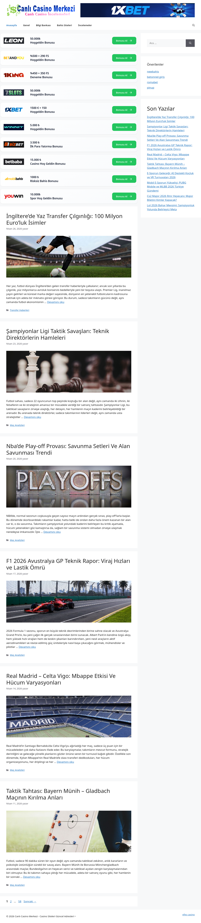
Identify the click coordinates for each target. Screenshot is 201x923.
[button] (193, 25)
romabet (152, 82)
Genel (26, 25)
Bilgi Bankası (43, 25)
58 (20, 901)
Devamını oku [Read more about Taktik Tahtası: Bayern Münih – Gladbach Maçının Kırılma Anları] (31, 877)
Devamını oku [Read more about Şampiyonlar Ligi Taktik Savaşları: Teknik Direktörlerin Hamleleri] (32, 417)
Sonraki (30, 901)
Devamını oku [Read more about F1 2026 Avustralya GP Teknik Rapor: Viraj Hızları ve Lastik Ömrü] (27, 647)
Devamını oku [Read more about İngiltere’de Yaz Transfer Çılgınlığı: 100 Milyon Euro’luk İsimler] (55, 302)
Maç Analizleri (17, 425)
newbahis (153, 71)
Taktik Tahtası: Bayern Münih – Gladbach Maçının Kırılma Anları (58, 794)
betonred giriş (156, 77)
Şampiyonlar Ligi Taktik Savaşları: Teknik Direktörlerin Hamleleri (57, 334)
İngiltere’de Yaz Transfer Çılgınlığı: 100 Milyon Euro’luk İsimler (64, 219)
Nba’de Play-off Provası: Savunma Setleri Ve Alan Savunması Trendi (68, 449)
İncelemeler (85, 25)
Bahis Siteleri (64, 25)
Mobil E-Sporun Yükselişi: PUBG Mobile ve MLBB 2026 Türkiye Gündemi (166, 186)
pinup (150, 87)
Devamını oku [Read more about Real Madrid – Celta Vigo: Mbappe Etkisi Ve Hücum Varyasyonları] (65, 762)
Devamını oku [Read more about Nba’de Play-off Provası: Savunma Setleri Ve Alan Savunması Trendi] (52, 532)
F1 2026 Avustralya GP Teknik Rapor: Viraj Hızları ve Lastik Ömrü (68, 564)
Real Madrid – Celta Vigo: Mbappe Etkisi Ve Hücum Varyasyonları (61, 679)
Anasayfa (11, 25)
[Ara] (190, 43)
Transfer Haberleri (19, 310)
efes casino (188, 914)
